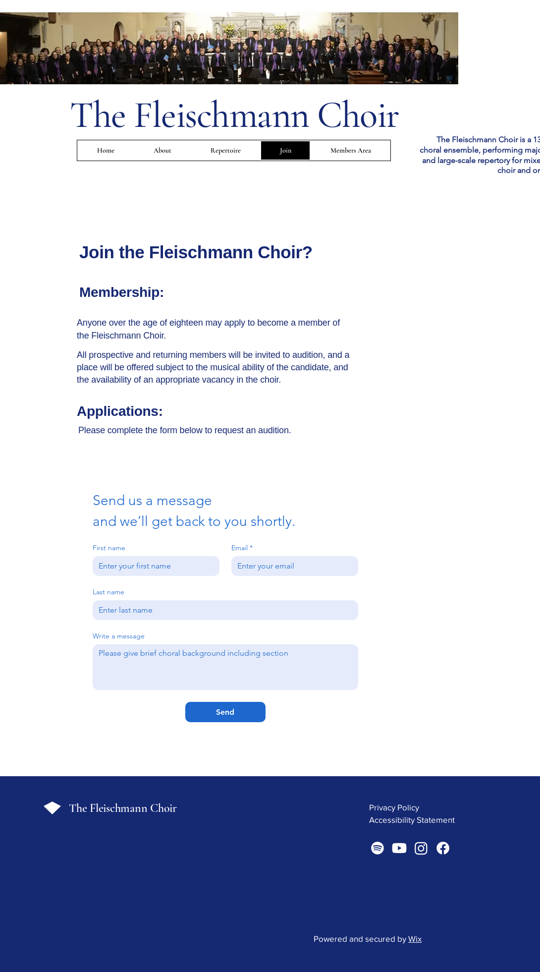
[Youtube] (399, 848)
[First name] (153, 566)
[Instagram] (421, 848)
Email (242, 548)
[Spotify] (377, 848)
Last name (108, 592)
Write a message (119, 636)
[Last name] (222, 610)
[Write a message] (225, 667)
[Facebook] (442, 848)
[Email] (291, 566)
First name (109, 548)
